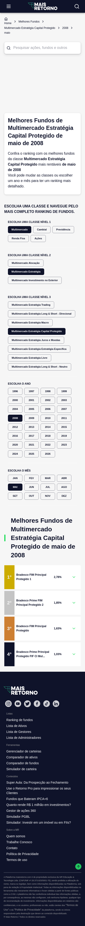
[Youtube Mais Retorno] (18, 703)
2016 (15, 436)
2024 (15, 454)
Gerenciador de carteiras (23, 751)
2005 (31, 409)
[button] (42, 577)
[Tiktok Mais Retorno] (46, 703)
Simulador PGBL (18, 816)
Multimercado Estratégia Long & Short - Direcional (41, 313)
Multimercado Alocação (25, 263)
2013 (31, 427)
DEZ (64, 496)
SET (15, 496)
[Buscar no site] (76, 6)
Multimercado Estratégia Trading (31, 305)
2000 (15, 400)
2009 (31, 418)
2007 (64, 409)
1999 (64, 391)
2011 (64, 418)
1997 (31, 391)
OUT (31, 496)
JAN (15, 478)
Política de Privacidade (22, 854)
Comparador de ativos (22, 757)
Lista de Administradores (23, 737)
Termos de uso (16, 860)
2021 (31, 445)
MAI (15, 487)
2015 (64, 427)
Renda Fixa (18, 238)
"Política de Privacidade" (27, 909)
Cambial (41, 229)
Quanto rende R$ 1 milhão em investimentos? (38, 805)
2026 (48, 454)
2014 (48, 427)
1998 (48, 391)
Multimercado (20, 229)
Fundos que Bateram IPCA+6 (27, 799)
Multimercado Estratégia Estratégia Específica (39, 349)
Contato (11, 848)
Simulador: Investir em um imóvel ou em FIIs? (38, 822)
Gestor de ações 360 (21, 810)
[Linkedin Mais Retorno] (56, 703)
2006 (48, 409)
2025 (31, 454)
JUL (48, 487)
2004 (15, 409)
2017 (31, 436)
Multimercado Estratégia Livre (29, 358)
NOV (48, 496)
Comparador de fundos (22, 763)
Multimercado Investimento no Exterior (35, 280)
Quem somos (15, 836)
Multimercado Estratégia (26, 271)
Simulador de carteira (21, 769)
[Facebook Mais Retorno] (37, 703)
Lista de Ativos (16, 726)
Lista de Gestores (18, 732)
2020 (15, 445)
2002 (48, 400)
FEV (31, 478)
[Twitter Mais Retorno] (27, 703)
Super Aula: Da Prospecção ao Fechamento (37, 782)
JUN (31, 487)
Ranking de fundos (19, 720)
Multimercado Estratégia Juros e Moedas (36, 340)
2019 (64, 436)
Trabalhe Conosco (19, 842)
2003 (64, 400)
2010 (48, 418)
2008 (15, 418)
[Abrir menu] (8, 6)
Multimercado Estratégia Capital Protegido (37, 331)
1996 (15, 391)
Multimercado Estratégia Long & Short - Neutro (39, 366)
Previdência (63, 229)
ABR (64, 478)
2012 (15, 427)
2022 (48, 445)
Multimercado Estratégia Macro (30, 322)
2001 (31, 400)
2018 (48, 436)
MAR (48, 478)
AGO (64, 487)
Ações (38, 238)
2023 (64, 445)
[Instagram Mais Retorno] (8, 703)
